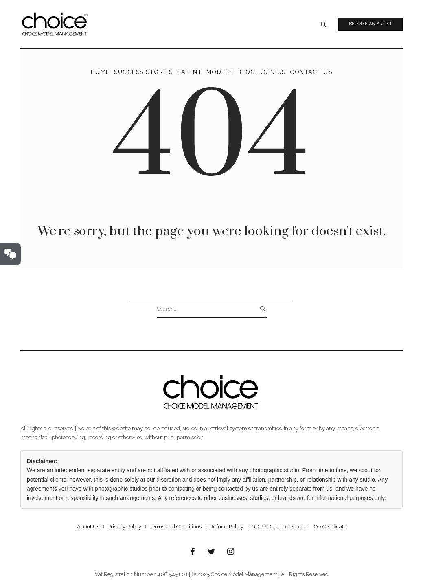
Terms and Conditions (175, 527)
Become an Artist (370, 23)
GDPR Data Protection (278, 527)
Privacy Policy (124, 527)
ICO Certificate (329, 527)
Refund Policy (226, 527)
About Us (88, 527)
